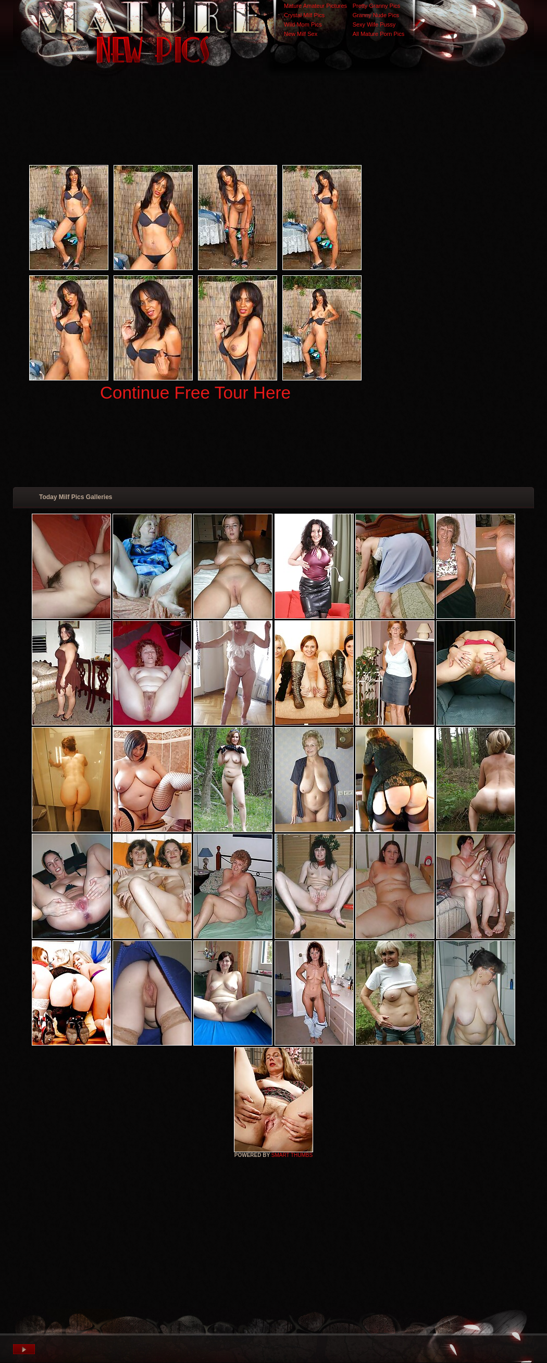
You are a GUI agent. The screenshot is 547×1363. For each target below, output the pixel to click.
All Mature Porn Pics (379, 34)
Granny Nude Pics (376, 15)
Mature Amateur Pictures (315, 6)
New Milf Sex (300, 34)
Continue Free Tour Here (195, 392)
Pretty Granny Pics (377, 6)
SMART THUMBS (292, 1155)
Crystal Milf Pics (304, 15)
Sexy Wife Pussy (374, 24)
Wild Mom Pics (303, 24)
